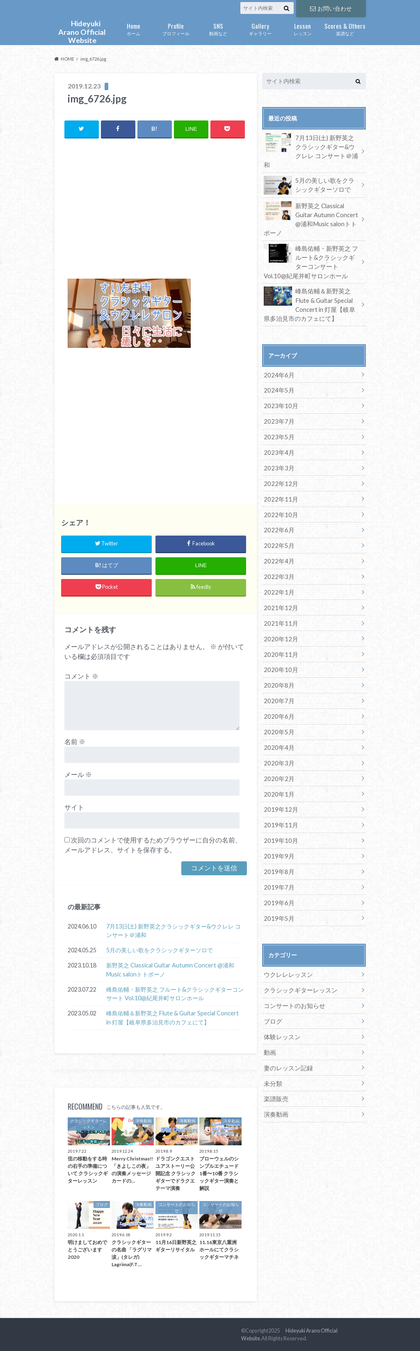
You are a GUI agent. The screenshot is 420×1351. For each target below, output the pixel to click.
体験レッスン (281, 1008)
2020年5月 (278, 709)
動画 (269, 1023)
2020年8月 (278, 664)
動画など (218, 28)
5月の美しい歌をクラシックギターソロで (159, 950)
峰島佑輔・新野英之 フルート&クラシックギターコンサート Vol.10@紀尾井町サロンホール (175, 994)
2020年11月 (279, 634)
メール (78, 775)
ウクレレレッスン (287, 948)
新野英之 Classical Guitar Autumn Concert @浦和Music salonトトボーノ (170, 970)
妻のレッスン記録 (287, 1038)
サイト (74, 807)
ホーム (133, 28)
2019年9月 (278, 831)
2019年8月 (278, 846)
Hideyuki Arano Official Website (82, 31)
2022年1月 (278, 573)
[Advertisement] (156, 211)
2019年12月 (279, 785)
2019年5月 (278, 891)
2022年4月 (278, 543)
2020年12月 (279, 618)
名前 (74, 742)
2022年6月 (278, 512)
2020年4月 (278, 725)
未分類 (272, 1053)
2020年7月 (278, 679)
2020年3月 (278, 740)
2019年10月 (279, 816)
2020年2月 (278, 755)
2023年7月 (278, 406)
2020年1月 (278, 770)
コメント (81, 676)
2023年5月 (278, 421)
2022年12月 (279, 467)
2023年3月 (278, 452)
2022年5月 (278, 528)
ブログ (272, 993)
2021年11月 (279, 603)
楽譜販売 (275, 1068)
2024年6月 (278, 361)
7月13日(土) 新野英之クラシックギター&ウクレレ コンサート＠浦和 (173, 931)
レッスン (302, 28)
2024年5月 (278, 376)
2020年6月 (278, 694)
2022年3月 (278, 558)
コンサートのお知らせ (292, 978)
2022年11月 (279, 482)
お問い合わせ (331, 8)
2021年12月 (279, 588)
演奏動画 (275, 1084)
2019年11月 (279, 800)
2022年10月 (279, 497)
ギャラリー (260, 28)
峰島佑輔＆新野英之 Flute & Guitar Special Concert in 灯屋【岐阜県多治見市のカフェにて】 (172, 1018)
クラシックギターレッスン (298, 963)
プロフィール (176, 28)
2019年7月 (278, 861)
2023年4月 (278, 437)
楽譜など (345, 28)
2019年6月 (278, 876)
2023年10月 (279, 391)
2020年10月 (279, 649)
